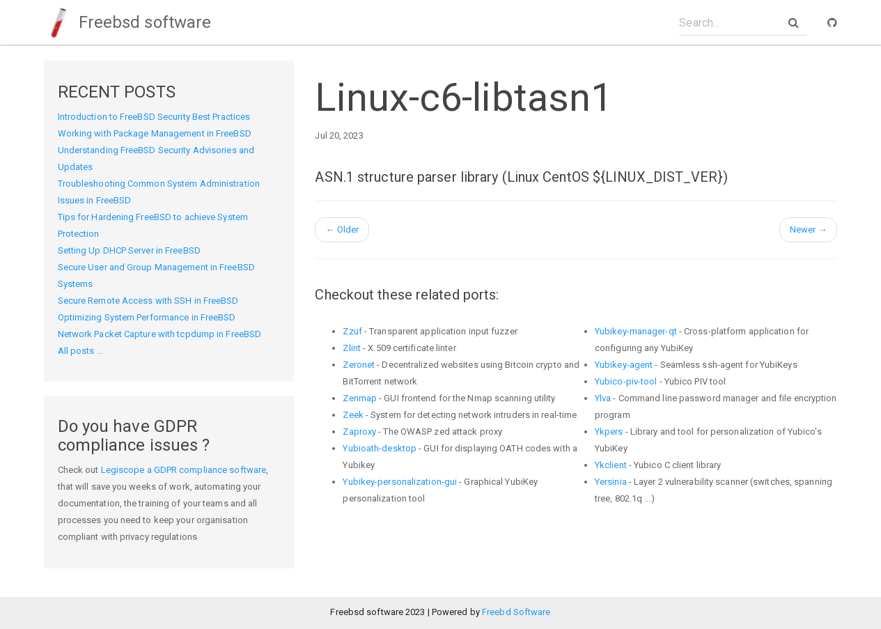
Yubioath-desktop (379, 448)
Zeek (353, 415)
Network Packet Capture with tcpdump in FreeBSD (160, 334)
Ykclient (611, 465)
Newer (808, 229)
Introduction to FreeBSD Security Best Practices (154, 116)
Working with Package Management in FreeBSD (154, 133)
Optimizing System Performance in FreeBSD (147, 317)
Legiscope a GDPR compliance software (184, 470)
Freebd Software (516, 612)
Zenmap (360, 398)
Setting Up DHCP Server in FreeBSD (129, 250)
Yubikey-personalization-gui (400, 481)
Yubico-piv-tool (626, 381)
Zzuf (352, 331)
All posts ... (80, 350)
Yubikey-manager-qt (636, 331)
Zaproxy (359, 431)
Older (342, 229)
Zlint (352, 348)
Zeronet (359, 364)
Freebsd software (128, 22)
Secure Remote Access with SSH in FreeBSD (148, 300)
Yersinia (611, 481)
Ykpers (609, 431)
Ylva (603, 398)
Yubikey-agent (624, 364)
